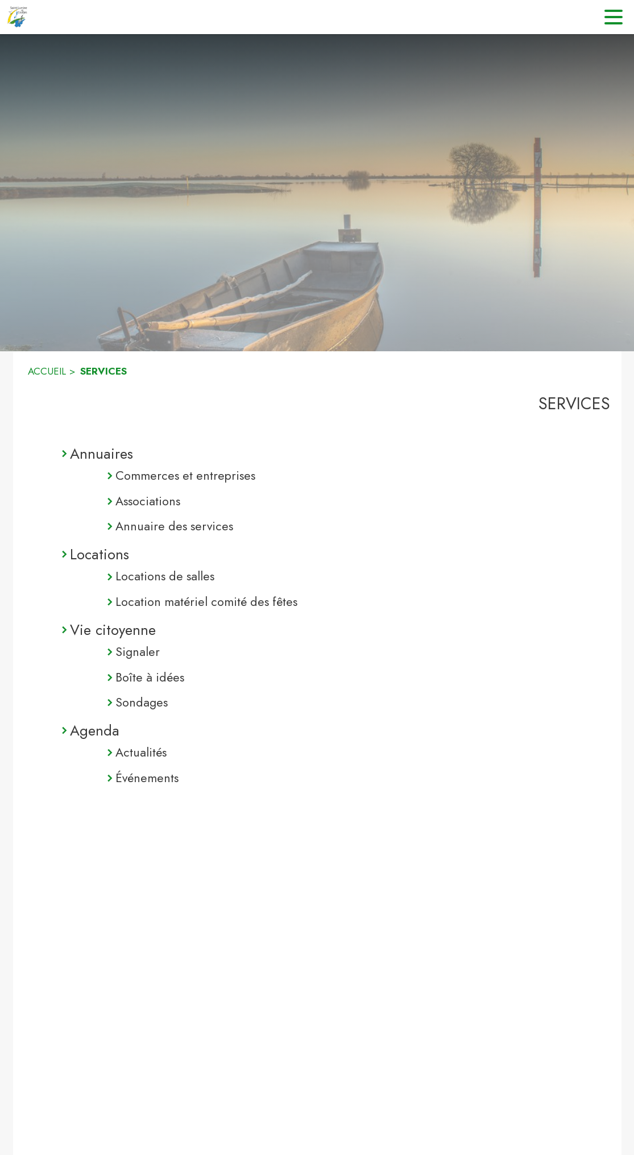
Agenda (94, 730)
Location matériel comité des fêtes (206, 601)
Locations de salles (164, 576)
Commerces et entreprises (185, 475)
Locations (99, 554)
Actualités (141, 752)
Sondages (141, 702)
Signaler (137, 651)
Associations (147, 501)
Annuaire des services (174, 526)
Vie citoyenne (113, 629)
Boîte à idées (149, 677)
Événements (147, 778)
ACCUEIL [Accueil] (47, 371)
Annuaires (101, 453)
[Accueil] (17, 17)
